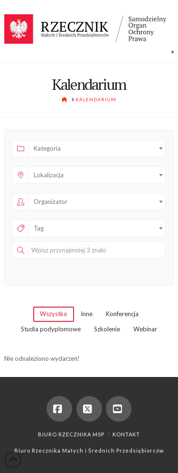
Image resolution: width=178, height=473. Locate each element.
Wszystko (53, 314)
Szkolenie (107, 329)
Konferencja (122, 314)
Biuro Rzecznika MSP (71, 434)
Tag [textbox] (39, 228)
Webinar (145, 329)
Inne (87, 314)
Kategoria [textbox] (47, 148)
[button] (172, 52)
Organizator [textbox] (50, 201)
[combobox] (96, 148)
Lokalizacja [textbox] (49, 175)
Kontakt (126, 434)
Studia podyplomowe (51, 329)
